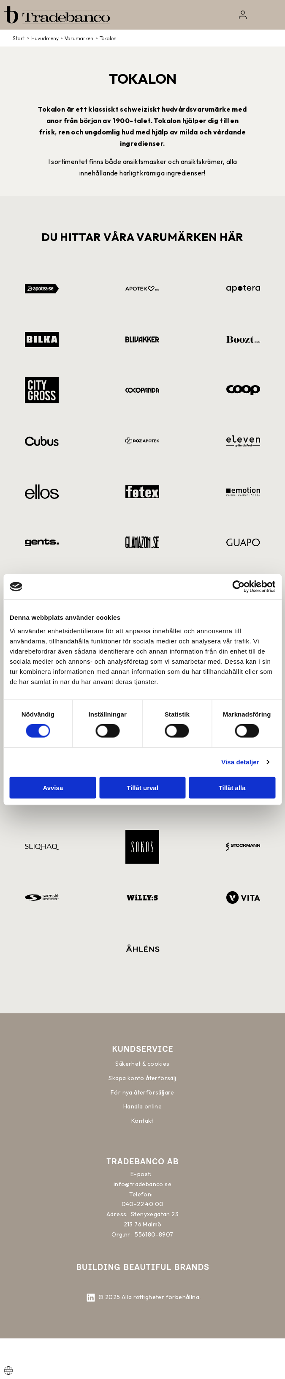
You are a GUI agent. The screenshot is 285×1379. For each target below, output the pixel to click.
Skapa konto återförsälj (142, 1078)
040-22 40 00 (143, 1204)
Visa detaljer (240, 762)
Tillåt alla (232, 787)
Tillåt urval (142, 787)
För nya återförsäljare (142, 1092)
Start (19, 38)
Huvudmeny (45, 38)
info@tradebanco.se (142, 1184)
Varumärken (79, 38)
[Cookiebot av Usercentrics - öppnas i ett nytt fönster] (238, 586)
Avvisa (53, 787)
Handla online (142, 1106)
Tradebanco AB (142, 1161)
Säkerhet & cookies (142, 1063)
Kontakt (142, 1121)
